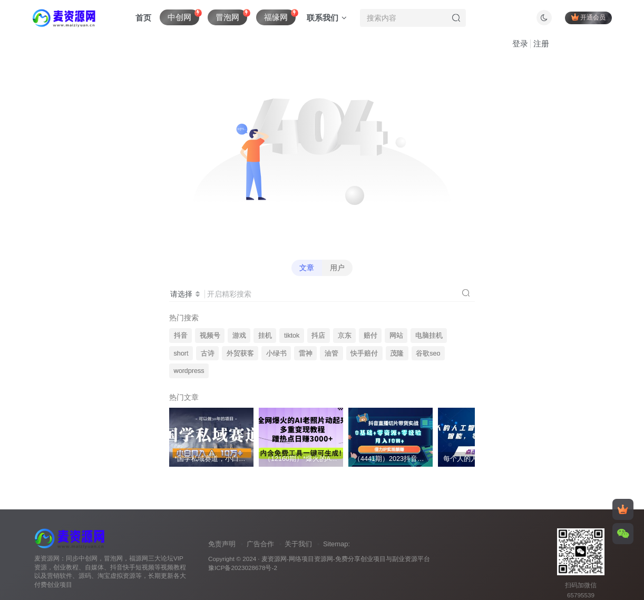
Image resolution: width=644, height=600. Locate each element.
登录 (520, 43)
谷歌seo (428, 353)
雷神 (306, 353)
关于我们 (298, 544)
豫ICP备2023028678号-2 (242, 567)
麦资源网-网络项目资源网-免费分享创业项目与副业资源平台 (345, 558)
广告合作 (260, 544)
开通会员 (588, 17)
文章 (306, 267)
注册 (541, 43)
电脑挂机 (429, 335)
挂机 (265, 335)
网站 (396, 335)
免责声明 (222, 544)
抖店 (318, 335)
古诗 (207, 353)
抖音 (181, 335)
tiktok (291, 335)
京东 (345, 335)
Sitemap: (336, 544)
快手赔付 (364, 353)
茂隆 (397, 353)
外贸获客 (240, 353)
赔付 (370, 335)
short (181, 353)
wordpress (189, 371)
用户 (337, 267)
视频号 (210, 335)
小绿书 (276, 353)
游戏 (239, 335)
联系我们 (327, 17)
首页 (143, 17)
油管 (331, 353)
